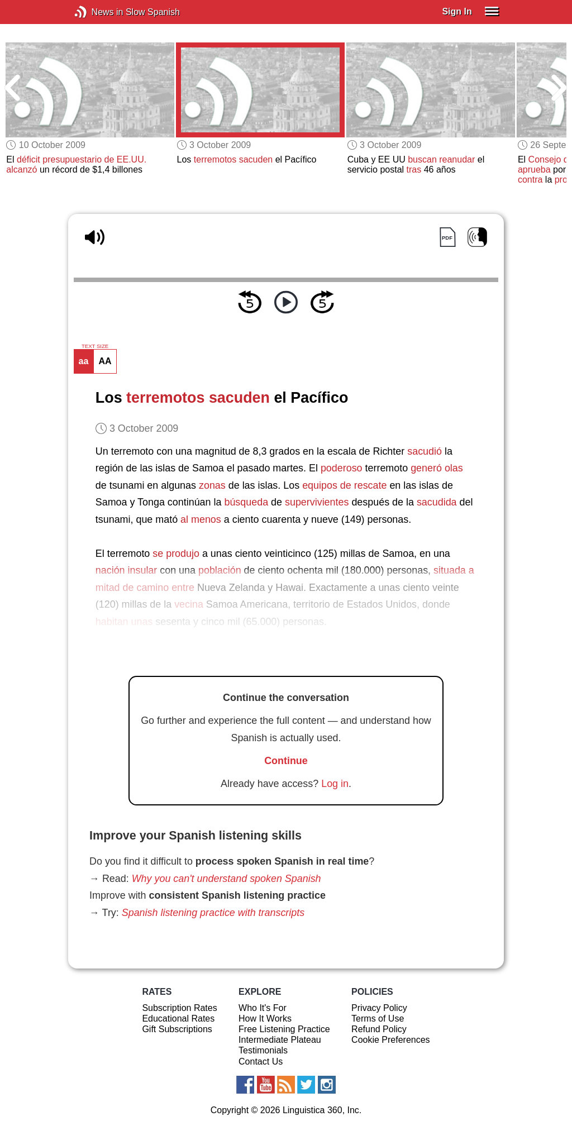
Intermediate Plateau (280, 1039)
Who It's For (263, 1008)
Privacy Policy (379, 1008)
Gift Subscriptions (177, 1029)
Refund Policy (379, 1029)
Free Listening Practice (284, 1029)
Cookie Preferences (390, 1039)
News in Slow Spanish (97, 12)
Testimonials (263, 1050)
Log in (335, 783)
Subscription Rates (179, 1008)
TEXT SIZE (95, 346)
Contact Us (261, 1061)
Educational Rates (178, 1018)
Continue (286, 760)
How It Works (265, 1018)
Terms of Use (377, 1018)
